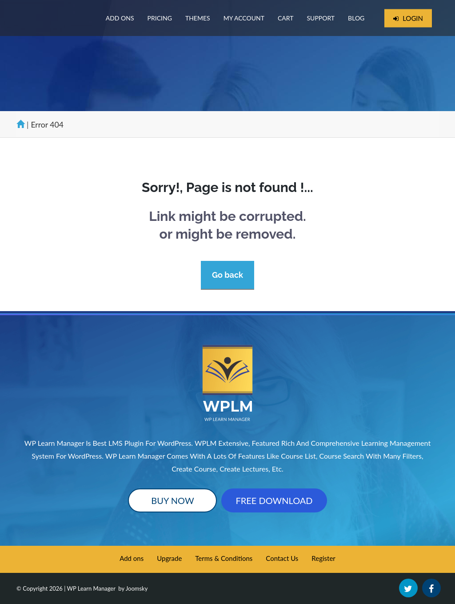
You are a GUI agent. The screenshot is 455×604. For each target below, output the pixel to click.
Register (323, 558)
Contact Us (282, 558)
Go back (227, 275)
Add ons (132, 558)
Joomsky (137, 588)
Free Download (273, 500)
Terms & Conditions (223, 558)
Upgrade (169, 558)
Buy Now (172, 500)
